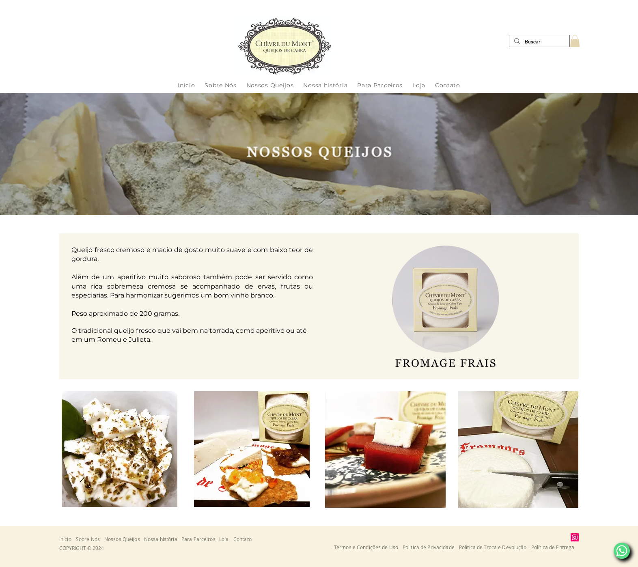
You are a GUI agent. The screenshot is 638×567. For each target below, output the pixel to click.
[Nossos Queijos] (124, 538)
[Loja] (226, 538)
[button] (575, 41)
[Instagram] (575, 537)
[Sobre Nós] (90, 538)
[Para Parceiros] (200, 538)
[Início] (67, 538)
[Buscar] (538, 42)
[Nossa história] (162, 538)
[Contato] (244, 538)
